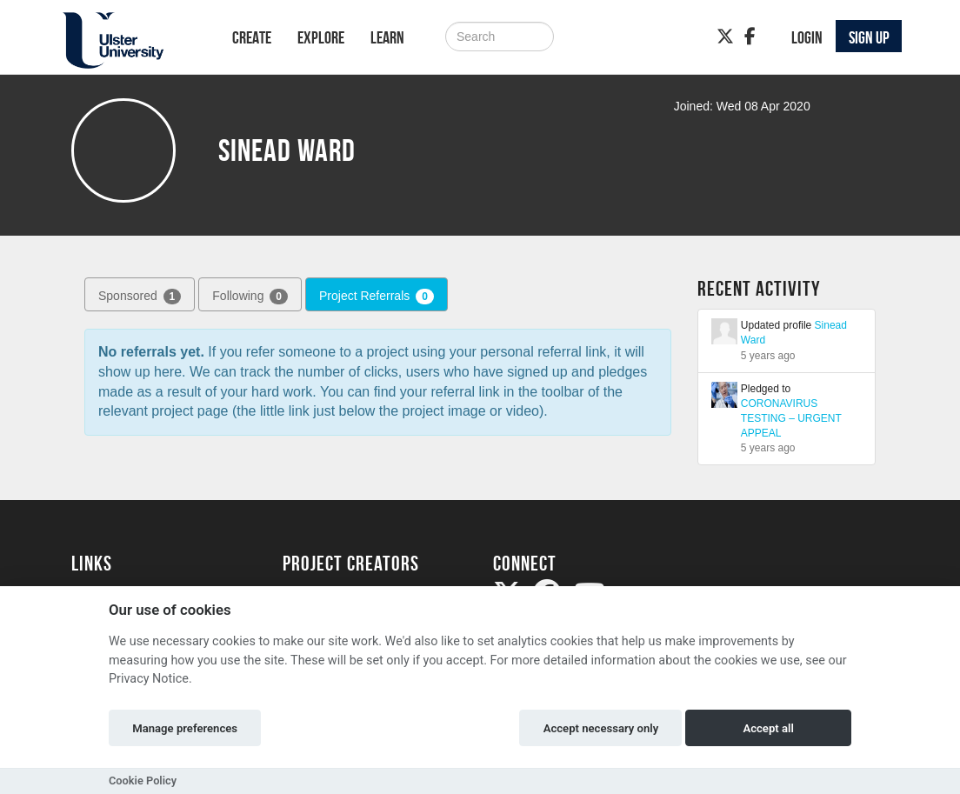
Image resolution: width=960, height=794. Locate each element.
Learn (387, 37)
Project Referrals (376, 296)
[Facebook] (750, 36)
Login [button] (807, 37)
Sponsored (139, 296)
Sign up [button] (869, 37)
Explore (320, 37)
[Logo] (129, 40)
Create (251, 37)
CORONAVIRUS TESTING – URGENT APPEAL (791, 418)
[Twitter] (725, 36)
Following (250, 296)
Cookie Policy (143, 780)
